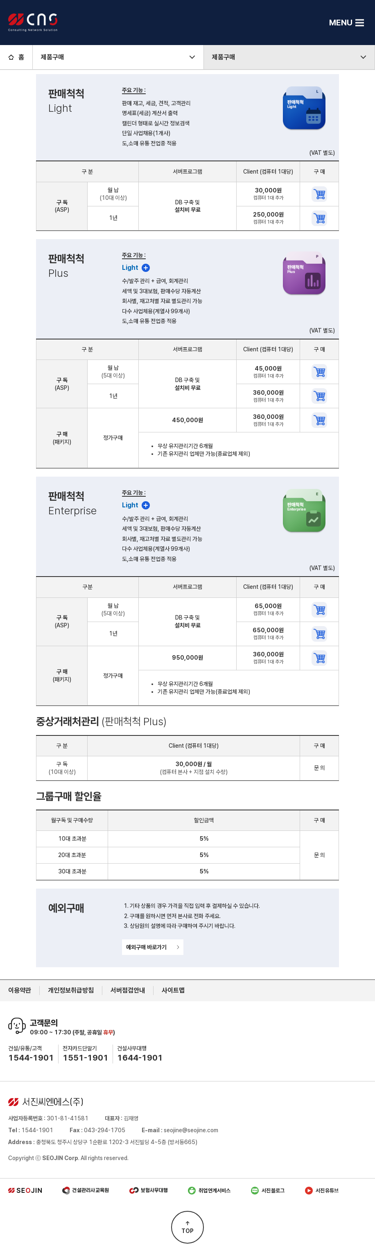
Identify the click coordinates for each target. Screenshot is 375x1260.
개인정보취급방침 (71, 990)
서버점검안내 (128, 990)
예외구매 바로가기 (152, 947)
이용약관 (19, 990)
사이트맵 (173, 990)
